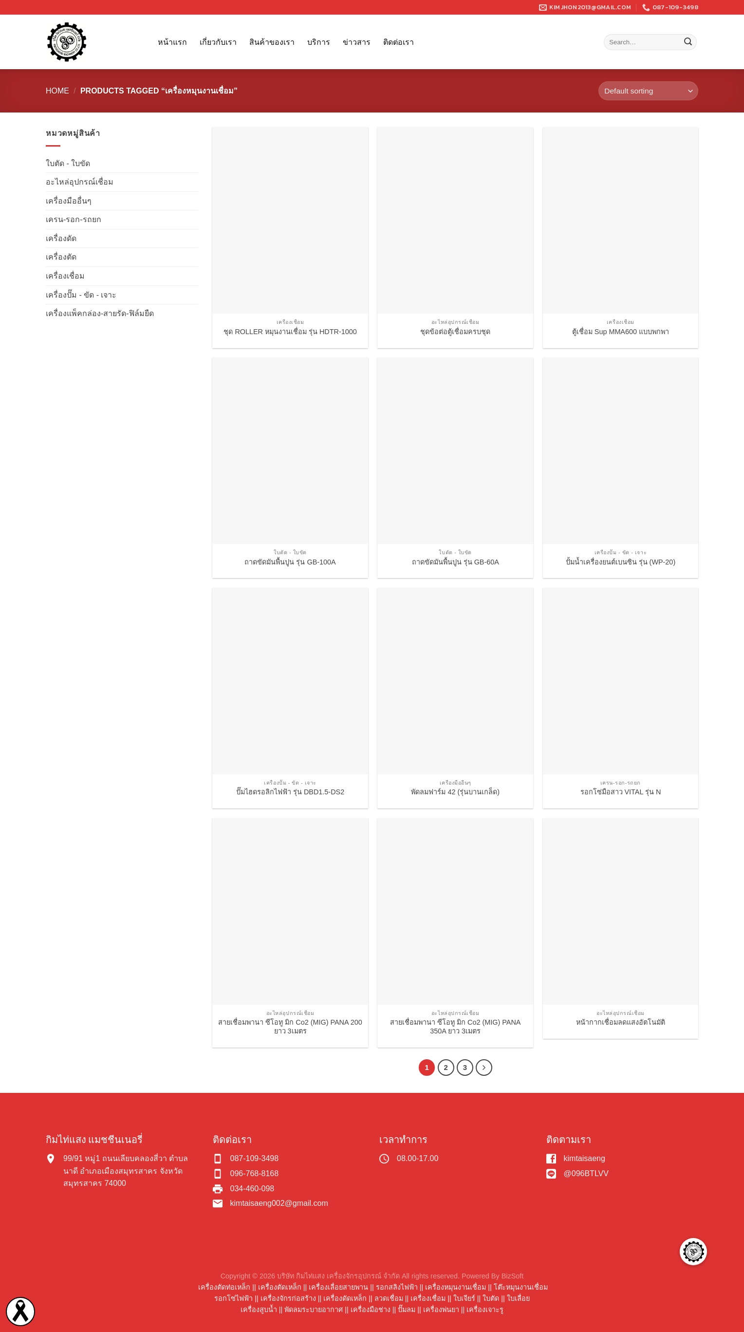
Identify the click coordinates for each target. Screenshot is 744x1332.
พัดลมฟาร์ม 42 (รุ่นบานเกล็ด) (455, 792)
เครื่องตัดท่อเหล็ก (224, 1287)
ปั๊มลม (406, 1309)
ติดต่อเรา (398, 42)
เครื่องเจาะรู (484, 1309)
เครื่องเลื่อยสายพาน (338, 1287)
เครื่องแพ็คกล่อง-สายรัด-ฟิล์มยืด (100, 313)
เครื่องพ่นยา (441, 1309)
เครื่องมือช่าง (371, 1309)
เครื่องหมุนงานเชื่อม (455, 1287)
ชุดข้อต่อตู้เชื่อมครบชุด (455, 332)
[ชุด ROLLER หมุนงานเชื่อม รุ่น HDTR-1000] (290, 220)
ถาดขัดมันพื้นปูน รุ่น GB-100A (289, 562)
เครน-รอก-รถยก (73, 219)
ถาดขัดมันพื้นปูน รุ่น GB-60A (455, 562)
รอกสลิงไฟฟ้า (397, 1287)
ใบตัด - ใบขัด (68, 163)
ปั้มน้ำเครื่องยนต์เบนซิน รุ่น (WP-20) (621, 562)
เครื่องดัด (61, 238)
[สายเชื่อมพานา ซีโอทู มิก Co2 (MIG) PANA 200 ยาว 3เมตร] (290, 911)
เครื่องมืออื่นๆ (69, 201)
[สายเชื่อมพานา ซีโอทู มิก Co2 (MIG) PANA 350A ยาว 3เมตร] (455, 911)
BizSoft (513, 1276)
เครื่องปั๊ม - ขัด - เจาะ (81, 295)
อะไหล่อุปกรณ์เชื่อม (79, 182)
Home (57, 91)
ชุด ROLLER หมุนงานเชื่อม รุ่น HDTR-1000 (289, 332)
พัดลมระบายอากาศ (313, 1309)
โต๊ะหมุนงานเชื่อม (521, 1287)
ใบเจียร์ (464, 1298)
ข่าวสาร (357, 42)
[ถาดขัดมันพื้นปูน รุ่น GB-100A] (290, 450)
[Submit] (688, 42)
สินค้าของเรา (272, 42)
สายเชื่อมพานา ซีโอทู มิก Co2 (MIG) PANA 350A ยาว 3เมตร (455, 1026)
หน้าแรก (172, 42)
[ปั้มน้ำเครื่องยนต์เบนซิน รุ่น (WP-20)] (621, 450)
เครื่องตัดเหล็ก (279, 1287)
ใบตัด (491, 1298)
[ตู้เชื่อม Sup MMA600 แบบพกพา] (621, 220)
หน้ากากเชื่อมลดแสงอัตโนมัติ (620, 1022)
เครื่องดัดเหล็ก (345, 1298)
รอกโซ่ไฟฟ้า (233, 1298)
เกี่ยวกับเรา (218, 42)
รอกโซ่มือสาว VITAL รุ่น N (620, 792)
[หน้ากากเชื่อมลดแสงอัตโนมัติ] (621, 911)
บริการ (318, 42)
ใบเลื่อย (518, 1298)
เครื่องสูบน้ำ (259, 1309)
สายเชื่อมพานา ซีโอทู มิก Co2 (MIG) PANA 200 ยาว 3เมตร (290, 1026)
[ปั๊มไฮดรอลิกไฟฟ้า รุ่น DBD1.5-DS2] (290, 681)
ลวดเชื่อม (388, 1298)
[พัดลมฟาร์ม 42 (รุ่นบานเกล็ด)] (455, 681)
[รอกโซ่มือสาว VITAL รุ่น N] (621, 681)
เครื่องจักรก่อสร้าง (288, 1298)
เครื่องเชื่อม (65, 276)
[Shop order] (648, 90)
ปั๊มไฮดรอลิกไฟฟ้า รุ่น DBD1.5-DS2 (290, 792)
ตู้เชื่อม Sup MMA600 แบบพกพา (620, 332)
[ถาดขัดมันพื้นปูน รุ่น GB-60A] (455, 450)
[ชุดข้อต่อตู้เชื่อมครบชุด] (455, 220)
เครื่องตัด (61, 257)
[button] (693, 1251)
